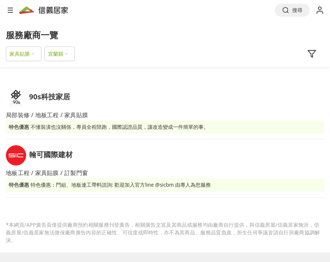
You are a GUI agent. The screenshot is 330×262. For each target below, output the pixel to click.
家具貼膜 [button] (19, 53)
